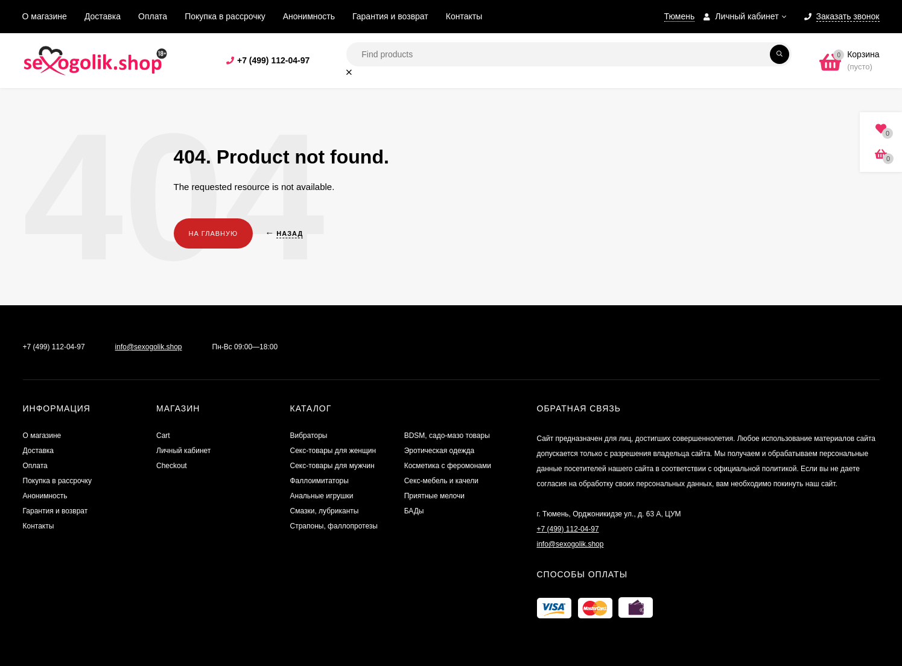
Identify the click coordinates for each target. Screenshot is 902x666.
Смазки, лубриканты (324, 511)
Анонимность (309, 16)
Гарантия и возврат (390, 16)
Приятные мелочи (434, 496)
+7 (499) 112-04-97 (273, 60)
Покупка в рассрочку (225, 16)
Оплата (152, 16)
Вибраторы (309, 435)
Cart (163, 435)
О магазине (44, 16)
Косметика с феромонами (447, 465)
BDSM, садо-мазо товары (447, 435)
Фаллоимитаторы (319, 481)
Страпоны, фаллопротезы (334, 526)
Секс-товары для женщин (333, 450)
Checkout (171, 465)
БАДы (414, 511)
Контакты (464, 16)
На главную (213, 233)
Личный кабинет (183, 450)
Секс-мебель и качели (441, 481)
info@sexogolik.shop (148, 347)
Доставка (102, 16)
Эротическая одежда (439, 450)
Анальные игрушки (322, 496)
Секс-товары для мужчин (332, 465)
